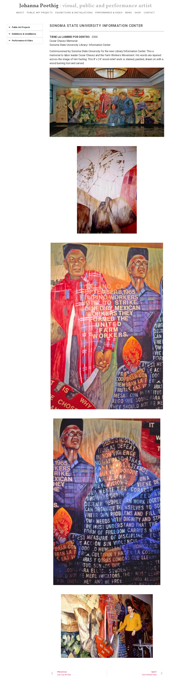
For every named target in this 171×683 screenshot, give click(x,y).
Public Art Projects (40, 12)
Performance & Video (109, 12)
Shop (138, 12)
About (20, 12)
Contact (149, 12)
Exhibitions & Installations (74, 12)
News (128, 12)
